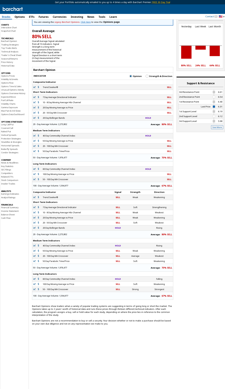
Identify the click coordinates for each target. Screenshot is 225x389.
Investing (77, 17)
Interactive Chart (9, 39)
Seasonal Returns (9, 70)
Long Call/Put (7, 136)
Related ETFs (7, 188)
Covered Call (7, 139)
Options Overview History (13, 104)
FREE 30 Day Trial (161, 2)
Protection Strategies (11, 150)
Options (20, 17)
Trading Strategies (10, 56)
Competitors (7, 184)
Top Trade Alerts (9, 59)
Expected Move (8, 108)
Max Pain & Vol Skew (11, 122)
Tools (102, 17)
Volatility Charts (8, 115)
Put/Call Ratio (7, 111)
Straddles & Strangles (11, 153)
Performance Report (10, 28)
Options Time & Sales (11, 97)
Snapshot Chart (8, 42)
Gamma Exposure (9, 118)
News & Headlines (9, 174)
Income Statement (10, 222)
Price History (7, 73)
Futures (44, 17)
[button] (222, 17)
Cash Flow (6, 229)
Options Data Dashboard (12, 125)
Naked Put (6, 143)
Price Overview (8, 25)
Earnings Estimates (10, 205)
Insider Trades (8, 195)
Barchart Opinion (9, 52)
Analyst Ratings (8, 208)
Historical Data (7, 77)
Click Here (86, 33)
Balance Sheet (8, 226)
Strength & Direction (159, 87)
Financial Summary (10, 219)
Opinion (135, 87)
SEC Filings (6, 181)
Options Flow (7, 94)
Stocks (6, 17)
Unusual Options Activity (12, 101)
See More (217, 138)
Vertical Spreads (8, 146)
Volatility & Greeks (9, 90)
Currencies (59, 17)
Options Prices (8, 87)
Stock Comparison (9, 191)
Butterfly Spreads (9, 160)
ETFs (31, 17)
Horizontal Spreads (10, 157)
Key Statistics (7, 177)
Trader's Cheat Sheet (11, 66)
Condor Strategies (9, 164)
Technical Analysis (9, 63)
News (90, 17)
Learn (113, 17)
